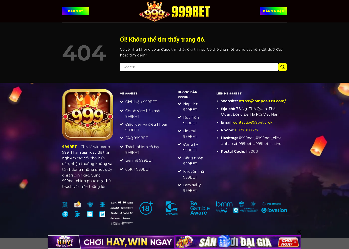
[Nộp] (282, 67)
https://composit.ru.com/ (262, 101)
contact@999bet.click (252, 122)
